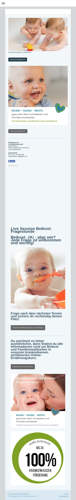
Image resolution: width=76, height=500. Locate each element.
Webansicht (63, 496)
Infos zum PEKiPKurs (17, 59)
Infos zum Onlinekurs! (17, 131)
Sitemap (25, 494)
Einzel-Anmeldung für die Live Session (28, 328)
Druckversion (14, 494)
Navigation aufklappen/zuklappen (38, 3)
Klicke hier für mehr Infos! (23, 367)
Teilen (12, 161)
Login (66, 494)
